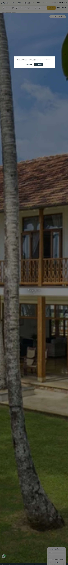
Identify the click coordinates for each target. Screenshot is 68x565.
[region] (34, 62)
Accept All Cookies (39, 64)
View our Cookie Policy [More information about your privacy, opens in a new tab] (37, 60)
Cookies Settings (29, 64)
